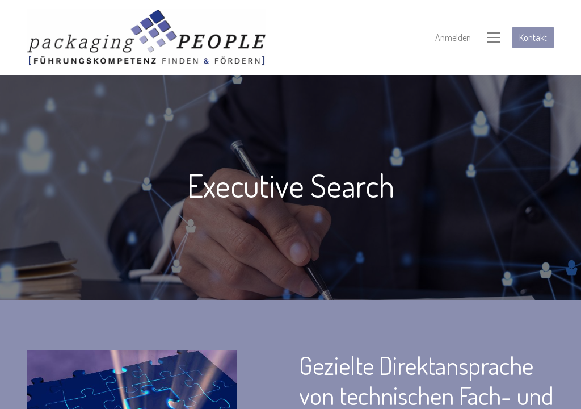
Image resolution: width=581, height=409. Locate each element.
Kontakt (533, 37)
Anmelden (453, 37)
